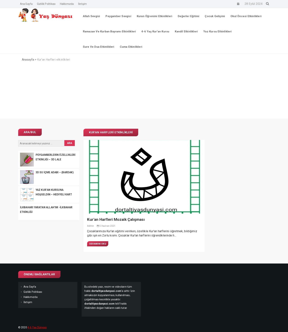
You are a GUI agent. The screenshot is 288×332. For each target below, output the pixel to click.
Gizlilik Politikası (46, 3)
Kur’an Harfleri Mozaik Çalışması (115, 219)
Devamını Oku (97, 244)
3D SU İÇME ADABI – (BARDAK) (55, 172)
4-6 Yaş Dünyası (37, 327)
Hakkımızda (67, 3)
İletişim (82, 3)
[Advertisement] (144, 93)
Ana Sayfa (26, 3)
